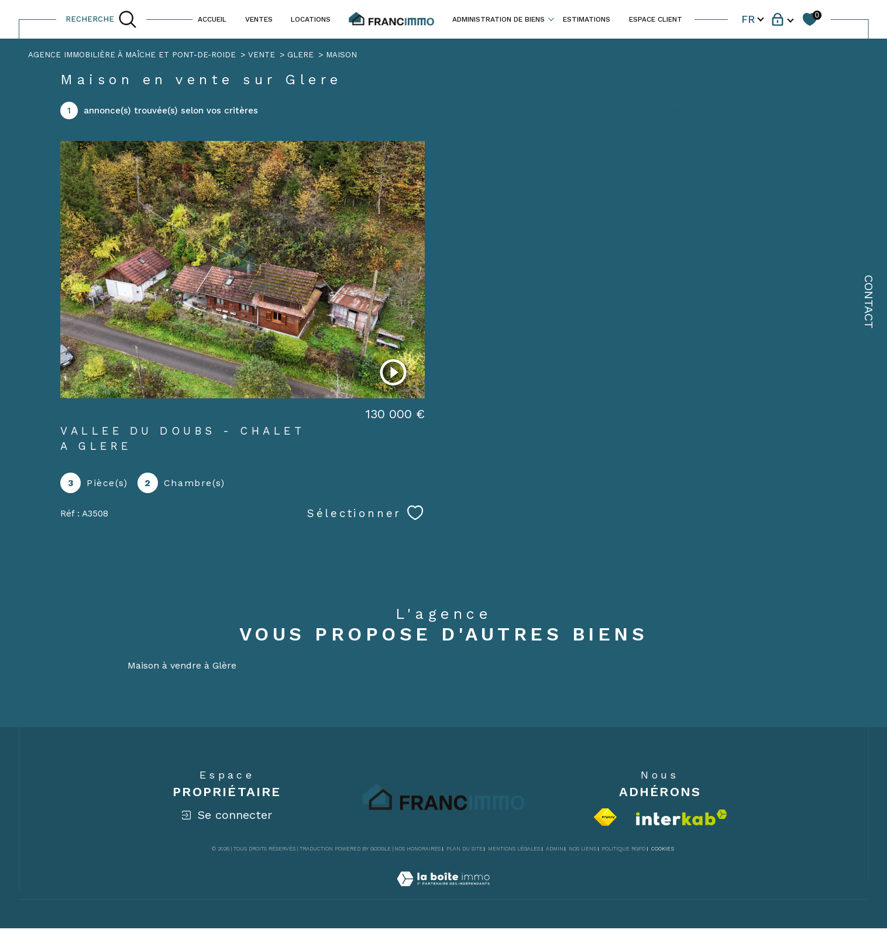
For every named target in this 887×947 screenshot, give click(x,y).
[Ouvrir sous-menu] (551, 18)
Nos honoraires (417, 849)
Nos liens (582, 849)
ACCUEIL (212, 19)
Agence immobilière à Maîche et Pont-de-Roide (132, 54)
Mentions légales (514, 849)
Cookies (662, 849)
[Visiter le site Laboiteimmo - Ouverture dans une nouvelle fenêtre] (443, 892)
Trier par (686, 111)
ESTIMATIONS (586, 19)
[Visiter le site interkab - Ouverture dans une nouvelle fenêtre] (681, 817)
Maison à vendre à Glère (182, 665)
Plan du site (464, 849)
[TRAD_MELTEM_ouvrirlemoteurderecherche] (101, 19)
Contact (869, 302)
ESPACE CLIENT (655, 19)
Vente (261, 54)
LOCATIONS (311, 19)
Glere (300, 54)
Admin (554, 849)
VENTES (259, 19)
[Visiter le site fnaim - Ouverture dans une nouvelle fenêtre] (605, 817)
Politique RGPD (623, 849)
